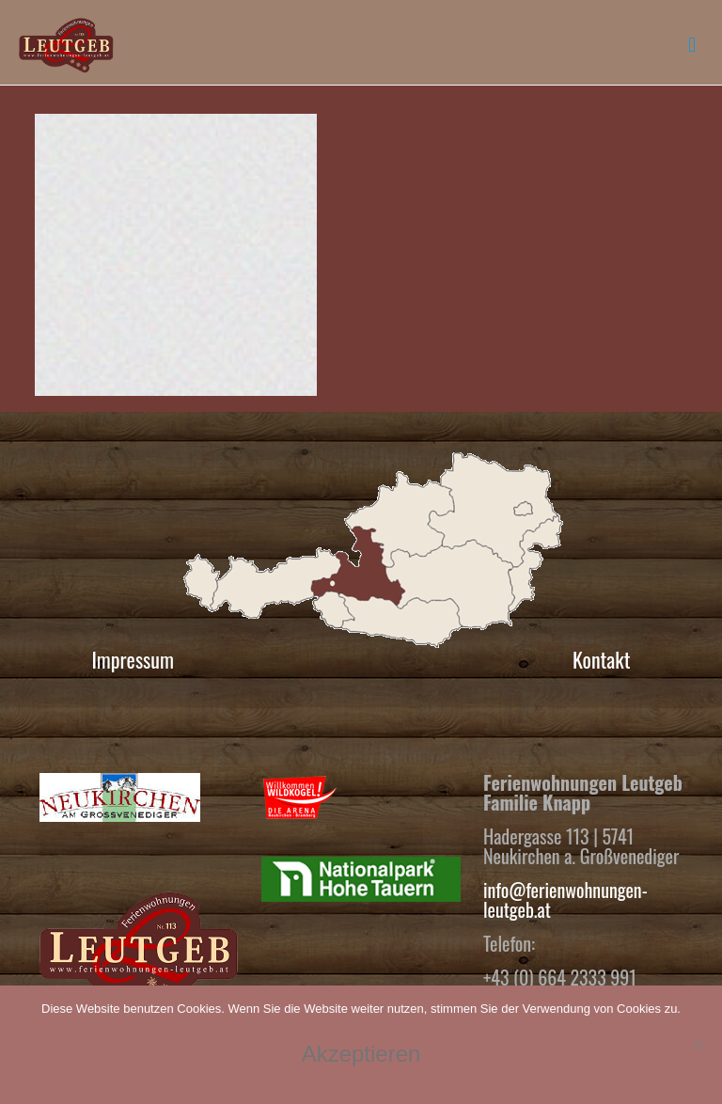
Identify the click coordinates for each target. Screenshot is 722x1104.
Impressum (132, 659)
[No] (698, 1044)
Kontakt (602, 659)
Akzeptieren (361, 1053)
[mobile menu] (692, 42)
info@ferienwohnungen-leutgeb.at (565, 899)
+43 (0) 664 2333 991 (559, 977)
